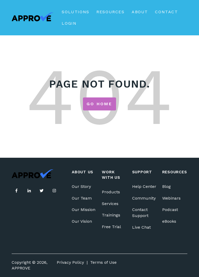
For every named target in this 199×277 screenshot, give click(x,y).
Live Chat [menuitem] (141, 227)
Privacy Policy (70, 262)
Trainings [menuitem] (111, 215)
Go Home (99, 103)
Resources (110, 11)
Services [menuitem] (110, 203)
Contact (166, 11)
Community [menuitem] (144, 198)
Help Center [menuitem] (144, 186)
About (140, 11)
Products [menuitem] (111, 191)
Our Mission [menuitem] (83, 209)
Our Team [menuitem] (82, 198)
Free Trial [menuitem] (111, 226)
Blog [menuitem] (166, 186)
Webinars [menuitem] (171, 198)
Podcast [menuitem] (170, 209)
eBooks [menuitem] (169, 221)
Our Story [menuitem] (81, 186)
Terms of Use (103, 262)
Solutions (75, 11)
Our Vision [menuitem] (82, 221)
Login (69, 23)
